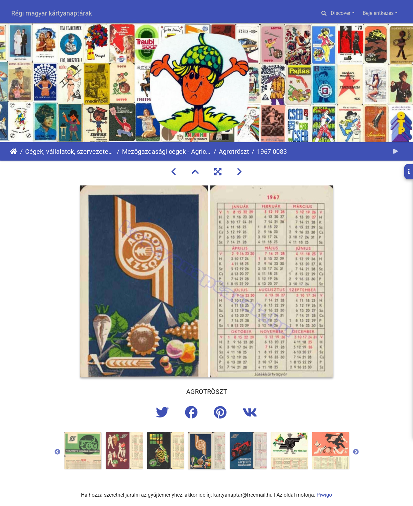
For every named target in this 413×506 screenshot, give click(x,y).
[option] (83, 450)
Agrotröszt (234, 151)
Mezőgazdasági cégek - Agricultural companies (166, 151)
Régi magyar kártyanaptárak (51, 13)
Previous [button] (57, 452)
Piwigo (324, 495)
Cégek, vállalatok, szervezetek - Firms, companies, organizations (69, 151)
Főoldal (13, 151)
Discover (340, 13)
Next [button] (356, 452)
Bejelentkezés (378, 13)
